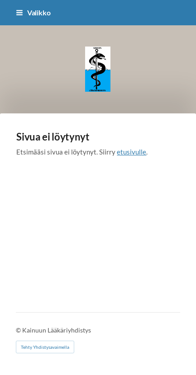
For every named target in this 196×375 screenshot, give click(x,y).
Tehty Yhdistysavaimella (45, 347)
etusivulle (131, 152)
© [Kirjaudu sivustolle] (19, 330)
